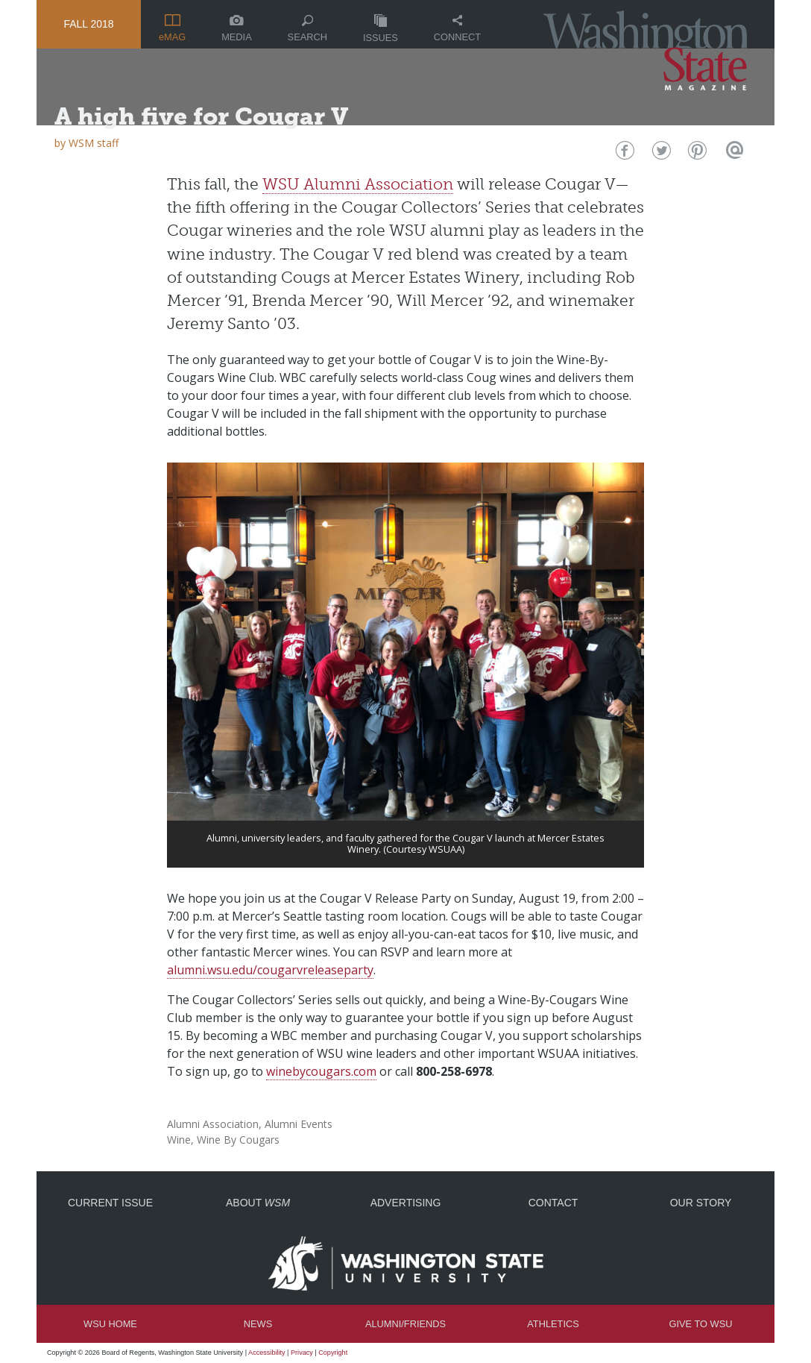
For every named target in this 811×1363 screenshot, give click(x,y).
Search (307, 29)
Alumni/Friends (405, 1323)
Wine (179, 1139)
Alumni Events (298, 1124)
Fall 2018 (88, 24)
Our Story (701, 1203)
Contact (553, 1203)
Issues (380, 28)
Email (732, 154)
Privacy (302, 1352)
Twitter (660, 154)
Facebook (623, 154)
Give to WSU (701, 1323)
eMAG (172, 28)
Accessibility (266, 1352)
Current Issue (110, 1203)
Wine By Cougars (238, 1139)
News (258, 1323)
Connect (457, 29)
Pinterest (696, 154)
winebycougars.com (321, 1071)
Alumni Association (213, 1124)
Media (236, 29)
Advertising (405, 1203)
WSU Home (110, 1323)
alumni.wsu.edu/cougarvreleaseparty (270, 970)
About (258, 1203)
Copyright (332, 1352)
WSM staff (94, 143)
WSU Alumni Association (357, 184)
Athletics (552, 1323)
